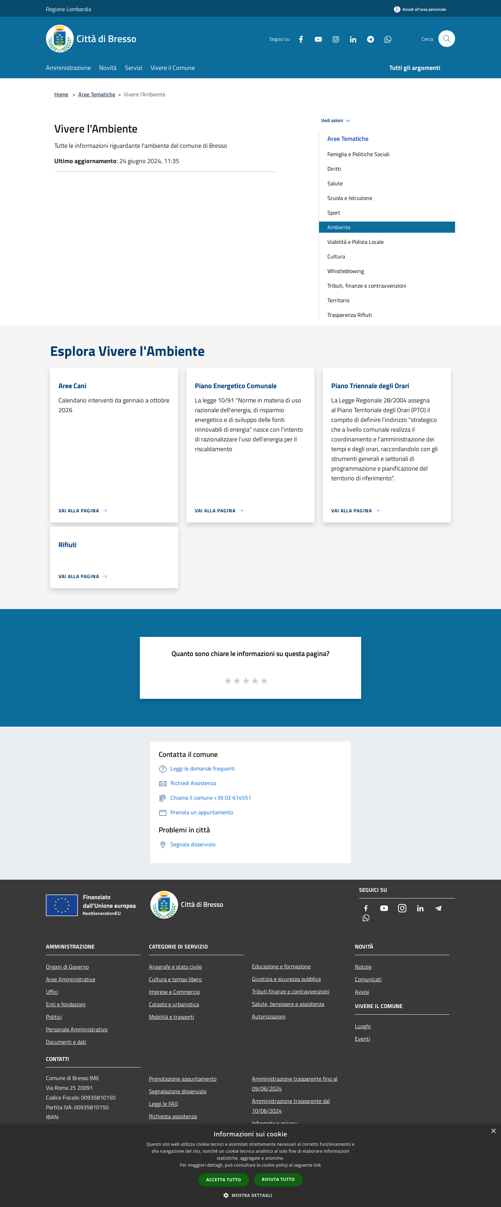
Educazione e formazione (281, 966)
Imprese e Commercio (174, 992)
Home (61, 94)
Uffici (52, 992)
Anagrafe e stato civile (175, 966)
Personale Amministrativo (77, 1029)
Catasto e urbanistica (174, 1004)
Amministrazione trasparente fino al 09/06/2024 (294, 1083)
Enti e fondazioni (66, 1004)
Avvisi (362, 992)
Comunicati (368, 979)
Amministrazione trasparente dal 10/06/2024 (291, 1106)
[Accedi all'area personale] (420, 9)
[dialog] (250, 1165)
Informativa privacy (275, 1123)
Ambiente (338, 227)
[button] (250, 1195)
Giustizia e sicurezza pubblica (286, 979)
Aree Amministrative (70, 979)
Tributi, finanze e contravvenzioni (366, 285)
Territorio (338, 300)
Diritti (334, 169)
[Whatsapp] (385, 38)
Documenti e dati (66, 1042)
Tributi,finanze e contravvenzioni (290, 991)
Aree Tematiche (96, 94)
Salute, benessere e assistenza (288, 1004)
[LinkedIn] (350, 38)
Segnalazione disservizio (177, 1091)
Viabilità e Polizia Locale (355, 242)
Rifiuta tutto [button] (278, 1179)
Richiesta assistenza (173, 1116)
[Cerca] (446, 38)
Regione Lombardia (68, 9)
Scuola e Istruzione (349, 198)
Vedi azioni (336, 121)
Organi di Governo (67, 966)
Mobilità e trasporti (171, 1017)
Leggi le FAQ (163, 1104)
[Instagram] (333, 38)
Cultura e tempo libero (175, 979)
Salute (335, 183)
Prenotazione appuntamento (182, 1078)
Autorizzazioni (269, 1016)
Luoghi (363, 1026)
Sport (333, 212)
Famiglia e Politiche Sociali (358, 154)
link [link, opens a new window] (317, 1165)
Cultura (336, 256)
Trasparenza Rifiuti (349, 315)
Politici (54, 1017)
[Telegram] (367, 38)
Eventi (362, 1038)
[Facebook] (298, 38)
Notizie (363, 966)
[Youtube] (315, 38)
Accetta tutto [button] (223, 1180)
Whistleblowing (345, 271)
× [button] (493, 1131)
